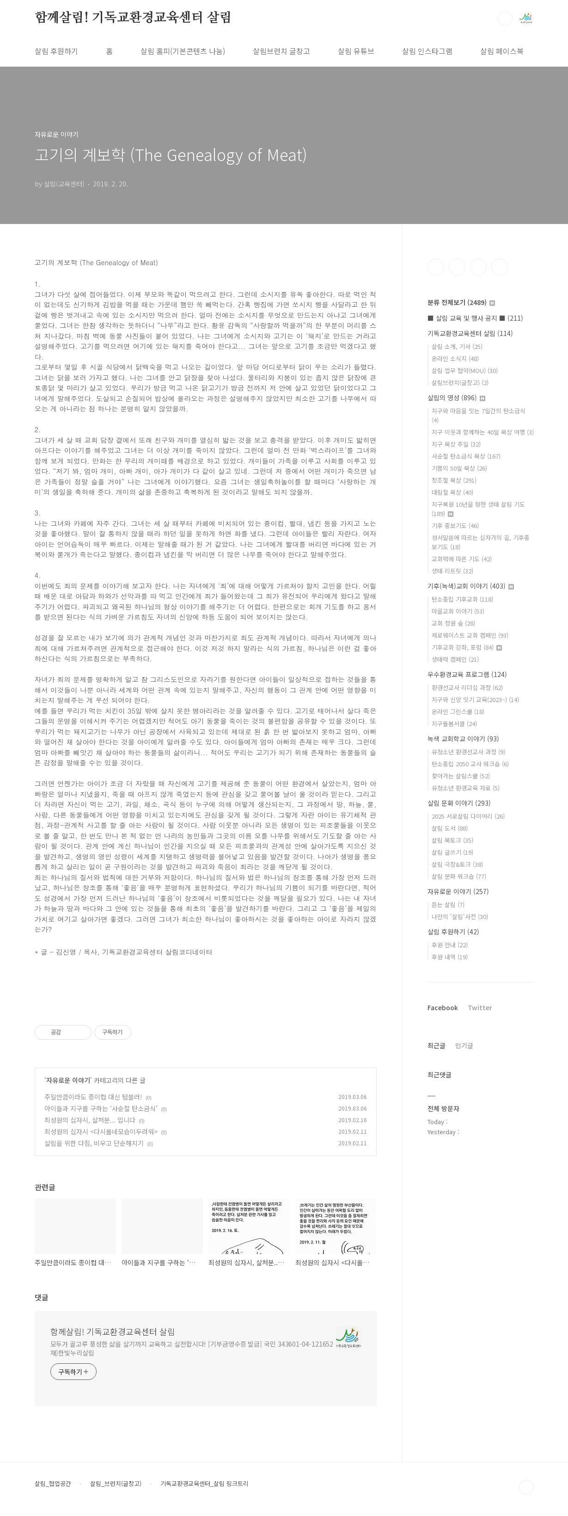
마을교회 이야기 (458, 611)
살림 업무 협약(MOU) (465, 370)
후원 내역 (450, 956)
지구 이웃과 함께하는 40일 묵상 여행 (483, 432)
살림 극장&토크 (457, 864)
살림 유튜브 (356, 50)
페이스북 (436, 267)
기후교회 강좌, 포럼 (467, 647)
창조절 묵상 (454, 480)
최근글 (437, 1045)
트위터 (478, 267)
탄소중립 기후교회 (462, 599)
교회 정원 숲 (453, 623)
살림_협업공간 (53, 1483)
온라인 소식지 (455, 358)
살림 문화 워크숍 (459, 876)
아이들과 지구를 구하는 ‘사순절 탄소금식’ (101, 1108)
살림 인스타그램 (427, 50)
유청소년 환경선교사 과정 (468, 751)
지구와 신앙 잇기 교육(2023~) (475, 699)
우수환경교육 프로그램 (467, 674)
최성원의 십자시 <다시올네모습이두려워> (101, 1131)
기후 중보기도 (455, 525)
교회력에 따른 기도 (462, 558)
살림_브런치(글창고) (115, 1483)
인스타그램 (457, 267)
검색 (505, 18)
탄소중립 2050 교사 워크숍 (470, 763)
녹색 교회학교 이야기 (463, 738)
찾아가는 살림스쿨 (461, 775)
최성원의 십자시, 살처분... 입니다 (89, 1120)
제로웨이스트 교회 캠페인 (470, 635)
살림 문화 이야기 (459, 803)
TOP (526, 1487)
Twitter (480, 1007)
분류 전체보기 (461, 302)
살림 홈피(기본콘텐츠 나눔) (182, 50)
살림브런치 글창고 (281, 50)
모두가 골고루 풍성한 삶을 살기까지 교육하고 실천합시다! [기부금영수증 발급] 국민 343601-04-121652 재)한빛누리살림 (192, 1348)
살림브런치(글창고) (460, 382)
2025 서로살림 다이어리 (468, 816)
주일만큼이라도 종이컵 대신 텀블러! (93, 1096)
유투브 (499, 267)
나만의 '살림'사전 (460, 916)
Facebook (443, 1007)
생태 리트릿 (452, 570)
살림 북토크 (452, 840)
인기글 (464, 1045)
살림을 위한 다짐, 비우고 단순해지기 (94, 1143)
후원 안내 (450, 944)
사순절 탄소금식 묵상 (466, 456)
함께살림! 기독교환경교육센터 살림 (133, 18)
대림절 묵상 (452, 492)
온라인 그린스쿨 (458, 711)
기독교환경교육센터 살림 (470, 333)
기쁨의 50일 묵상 (459, 468)
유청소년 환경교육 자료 (466, 787)
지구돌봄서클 (454, 723)
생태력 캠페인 (455, 659)
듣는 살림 (448, 904)
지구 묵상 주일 (456, 444)
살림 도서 (450, 828)
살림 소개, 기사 (457, 346)
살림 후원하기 (56, 50)
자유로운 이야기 (68, 1080)
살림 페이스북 (502, 50)
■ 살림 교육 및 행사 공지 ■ (475, 318)
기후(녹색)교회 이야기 (471, 585)
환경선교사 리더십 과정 (467, 687)
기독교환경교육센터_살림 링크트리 (204, 1483)
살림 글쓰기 (452, 852)
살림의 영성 (456, 397)
